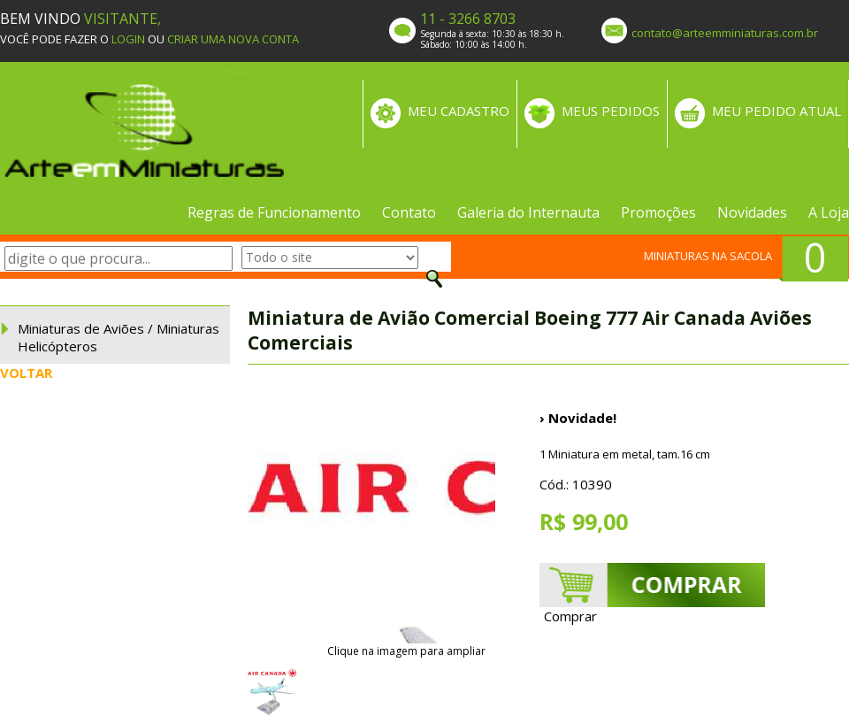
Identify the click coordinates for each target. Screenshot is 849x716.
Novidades (752, 212)
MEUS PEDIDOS (611, 110)
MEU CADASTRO (458, 110)
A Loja (828, 212)
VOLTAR (26, 372)
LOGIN (128, 39)
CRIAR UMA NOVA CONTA (233, 39)
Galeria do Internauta (528, 212)
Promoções (658, 212)
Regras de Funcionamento (274, 212)
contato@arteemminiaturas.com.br (724, 33)
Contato (409, 212)
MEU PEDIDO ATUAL (776, 110)
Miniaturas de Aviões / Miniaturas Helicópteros (118, 337)
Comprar (570, 616)
